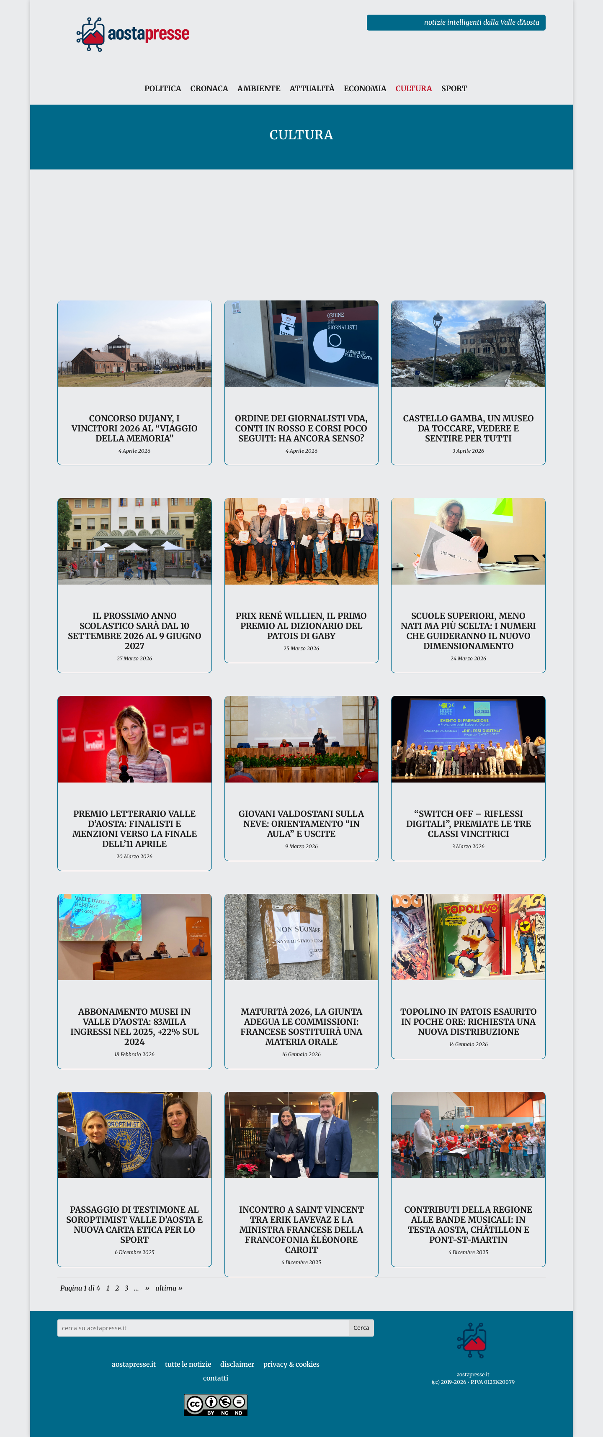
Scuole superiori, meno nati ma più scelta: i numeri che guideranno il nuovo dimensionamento (468, 631)
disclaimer (237, 1364)
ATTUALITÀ (312, 89)
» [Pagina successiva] (147, 1288)
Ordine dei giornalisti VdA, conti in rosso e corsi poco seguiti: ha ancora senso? (301, 428)
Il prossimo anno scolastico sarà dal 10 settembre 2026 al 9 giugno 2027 (134, 631)
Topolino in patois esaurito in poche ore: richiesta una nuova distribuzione (468, 1021)
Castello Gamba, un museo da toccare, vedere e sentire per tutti (468, 428)
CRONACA (209, 89)
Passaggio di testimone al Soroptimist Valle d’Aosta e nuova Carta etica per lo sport (134, 1224)
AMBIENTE (259, 89)
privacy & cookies (291, 1364)
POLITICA (162, 89)
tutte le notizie (188, 1364)
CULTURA (414, 89)
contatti (215, 1378)
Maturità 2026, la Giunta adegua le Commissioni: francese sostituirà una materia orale (301, 1026)
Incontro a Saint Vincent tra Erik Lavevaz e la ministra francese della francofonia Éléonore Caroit (301, 1229)
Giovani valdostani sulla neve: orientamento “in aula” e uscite (301, 823)
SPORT (454, 89)
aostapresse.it (134, 1364)
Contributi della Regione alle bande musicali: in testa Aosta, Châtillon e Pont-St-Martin (468, 1224)
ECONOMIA (365, 89)
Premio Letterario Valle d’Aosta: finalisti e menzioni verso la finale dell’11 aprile (134, 828)
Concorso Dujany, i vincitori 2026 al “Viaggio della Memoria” (135, 428)
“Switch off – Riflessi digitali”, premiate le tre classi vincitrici (468, 823)
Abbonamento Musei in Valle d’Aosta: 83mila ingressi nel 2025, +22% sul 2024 (134, 1026)
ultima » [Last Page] (169, 1288)
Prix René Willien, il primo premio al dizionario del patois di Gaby (301, 626)
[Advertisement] (301, 232)
